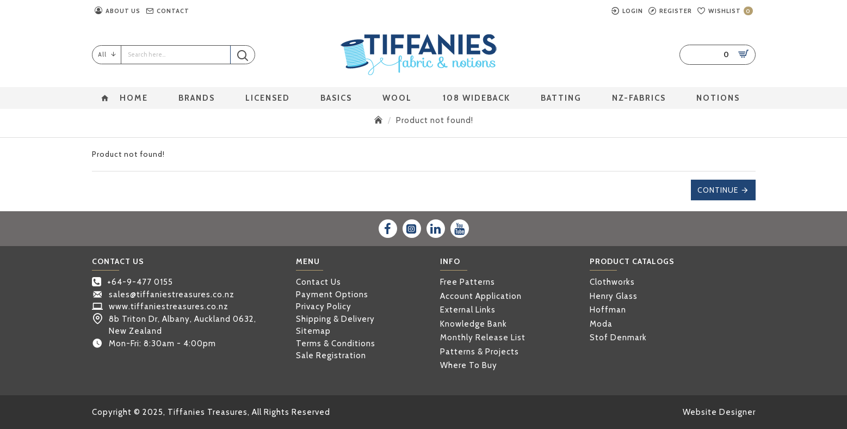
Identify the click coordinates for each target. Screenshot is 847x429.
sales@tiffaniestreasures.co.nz (171, 294)
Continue (717, 190)
